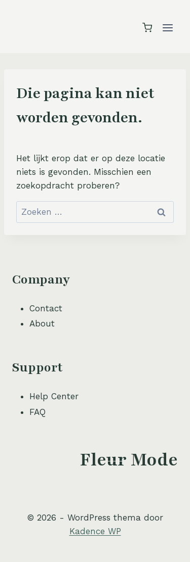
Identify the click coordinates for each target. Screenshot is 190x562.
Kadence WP (95, 531)
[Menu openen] (167, 27)
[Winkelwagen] (147, 27)
